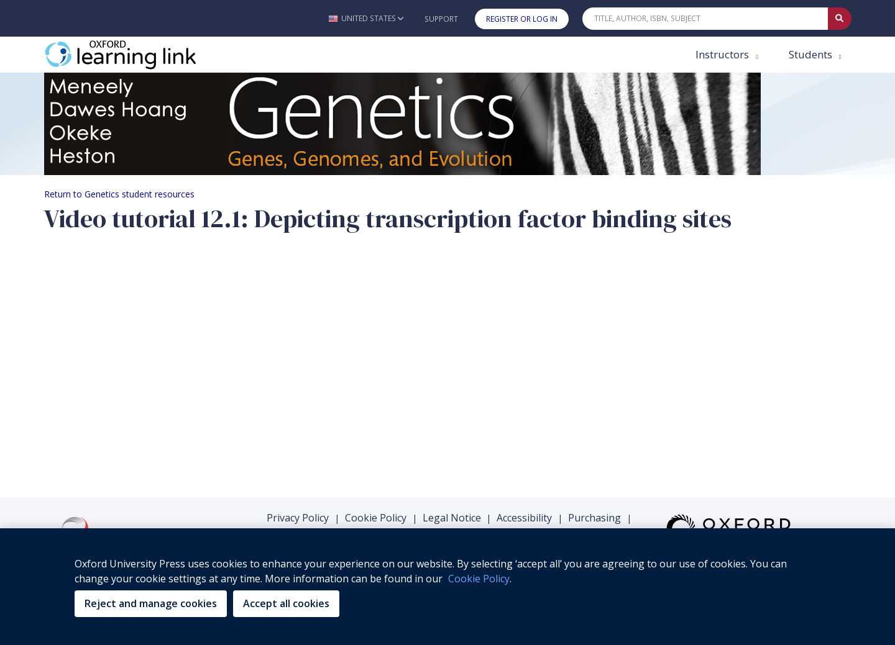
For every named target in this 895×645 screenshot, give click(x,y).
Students (812, 54)
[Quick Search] (705, 18)
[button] (366, 18)
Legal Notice (452, 518)
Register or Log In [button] (522, 19)
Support (441, 19)
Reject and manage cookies (151, 603)
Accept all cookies (286, 603)
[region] (447, 586)
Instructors (723, 54)
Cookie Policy (375, 518)
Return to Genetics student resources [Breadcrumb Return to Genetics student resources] (119, 194)
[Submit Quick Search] (839, 18)
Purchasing (594, 518)
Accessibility (524, 518)
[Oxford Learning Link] (137, 55)
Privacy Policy (298, 518)
